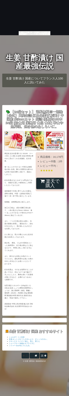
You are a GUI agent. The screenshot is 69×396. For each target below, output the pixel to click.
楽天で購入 (50, 183)
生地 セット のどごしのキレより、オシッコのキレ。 (28, 339)
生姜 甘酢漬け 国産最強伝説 (34, 62)
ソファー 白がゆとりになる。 (20, 345)
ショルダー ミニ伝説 (16, 337)
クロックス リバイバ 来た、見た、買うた (24, 341)
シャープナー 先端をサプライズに (22, 343)
